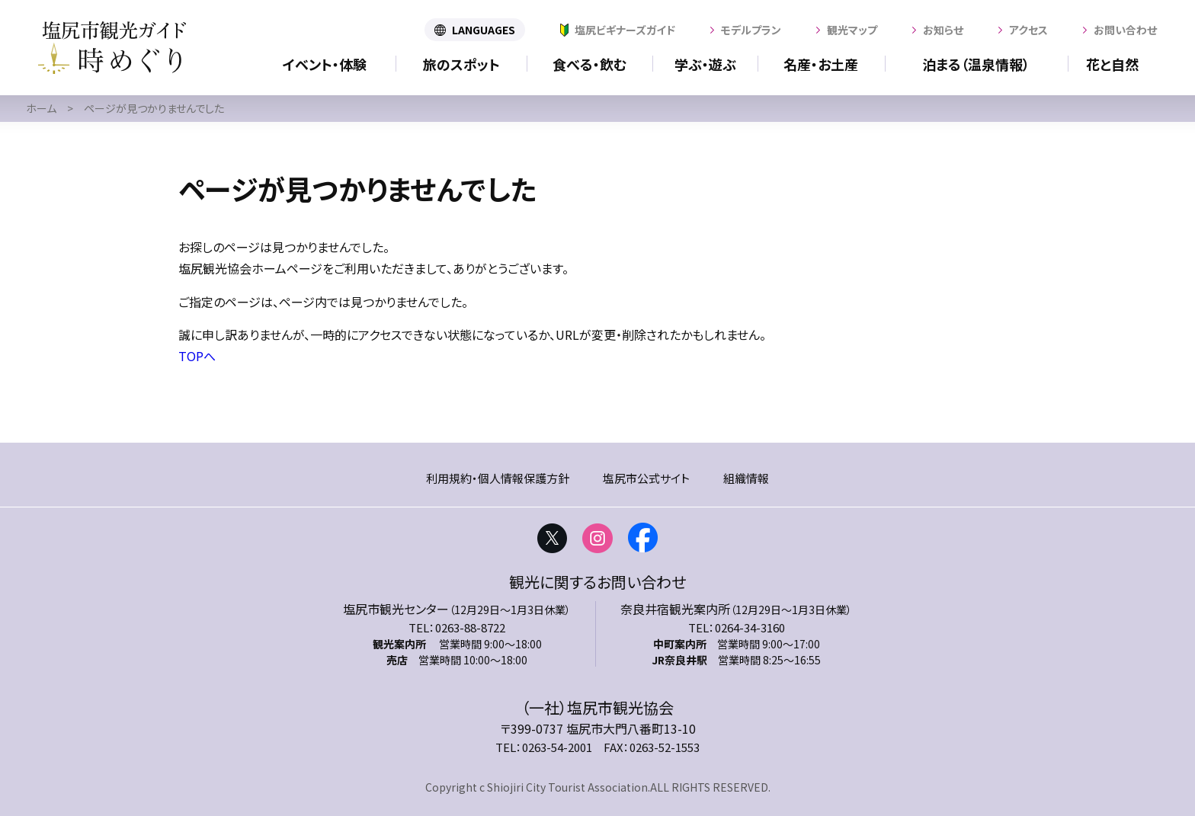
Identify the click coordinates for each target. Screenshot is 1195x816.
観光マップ (852, 29)
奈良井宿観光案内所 (675, 609)
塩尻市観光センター (396, 609)
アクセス (1028, 29)
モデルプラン (751, 29)
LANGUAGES (483, 29)
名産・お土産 (820, 64)
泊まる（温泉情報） (976, 64)
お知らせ (943, 29)
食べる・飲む (589, 64)
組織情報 (746, 478)
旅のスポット (461, 64)
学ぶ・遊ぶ (705, 64)
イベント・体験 (325, 64)
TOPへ (197, 356)
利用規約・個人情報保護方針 (497, 478)
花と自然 (1112, 64)
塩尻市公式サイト (646, 478)
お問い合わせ (1125, 29)
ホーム (41, 108)
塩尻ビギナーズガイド (625, 29)
